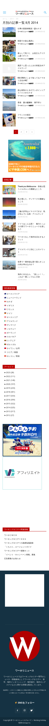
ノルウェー (10, 329)
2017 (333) (9, 396)
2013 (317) (9, 411)
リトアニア (9, 340)
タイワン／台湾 (12, 348)
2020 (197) (9, 384)
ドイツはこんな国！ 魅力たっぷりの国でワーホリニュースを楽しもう (31, 226)
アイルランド (11, 321)
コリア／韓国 (11, 352)
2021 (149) (9, 380)
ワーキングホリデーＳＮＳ (15, 539)
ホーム (5, 19)
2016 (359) (9, 399)
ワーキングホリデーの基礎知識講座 (18, 543)
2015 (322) (9, 403)
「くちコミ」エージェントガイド (18, 547)
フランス (9, 309)
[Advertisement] (24, 4)
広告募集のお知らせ (12, 558)
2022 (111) (9, 376)
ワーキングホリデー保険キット (17, 550)
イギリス (9, 305)
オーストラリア (12, 294)
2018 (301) (9, 392)
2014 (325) (9, 407)
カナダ (8, 301)
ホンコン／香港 (12, 356)
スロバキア (10, 336)
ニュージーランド (12, 297)
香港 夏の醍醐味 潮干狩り (29, 102)
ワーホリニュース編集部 (25, 31)
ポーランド (10, 332)
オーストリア (11, 317)
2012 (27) (9, 415)
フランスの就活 (24, 115)
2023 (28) (9, 372)
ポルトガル (10, 344)
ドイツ (8, 313)
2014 (11, 19)
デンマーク (10, 325)
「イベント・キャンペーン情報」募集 (19, 554)
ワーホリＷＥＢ (10, 535)
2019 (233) (9, 388)
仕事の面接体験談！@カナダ (29, 29)
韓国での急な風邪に (26, 41)
